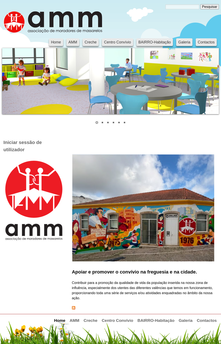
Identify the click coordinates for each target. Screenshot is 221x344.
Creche (91, 42)
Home (56, 42)
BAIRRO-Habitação (154, 42)
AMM (72, 42)
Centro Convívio (117, 42)
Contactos (206, 42)
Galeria (184, 42)
